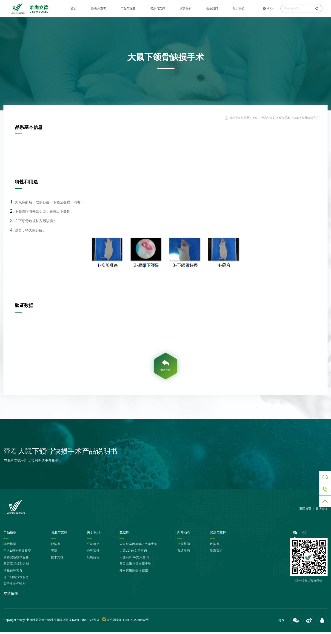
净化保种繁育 (13, 572)
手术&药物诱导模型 (17, 552)
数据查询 (322, 510)
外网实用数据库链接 (134, 572)
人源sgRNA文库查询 (134, 559)
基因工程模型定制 (16, 566)
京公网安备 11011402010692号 (125, 621)
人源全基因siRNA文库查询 (138, 546)
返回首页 (305, 510)
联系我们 (212, 8)
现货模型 (9, 546)
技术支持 (57, 559)
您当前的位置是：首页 (244, 117)
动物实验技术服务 (16, 559)
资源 (54, 552)
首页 (74, 8)
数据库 (56, 546)
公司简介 (93, 546)
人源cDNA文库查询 (133, 552)
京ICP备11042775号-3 (83, 621)
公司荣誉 (93, 552)
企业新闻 (183, 546)
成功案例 (185, 8)
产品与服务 (128, 8)
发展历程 (93, 559)
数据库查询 (98, 8)
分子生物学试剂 (14, 586)
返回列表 (165, 371)
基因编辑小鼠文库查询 (135, 566)
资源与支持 (157, 8)
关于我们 (238, 8)
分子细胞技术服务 (16, 579)
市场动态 (183, 552)
